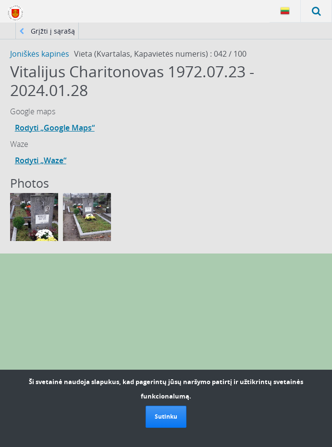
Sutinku (166, 416)
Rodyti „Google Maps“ (55, 127)
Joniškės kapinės (39, 53)
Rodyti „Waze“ (40, 160)
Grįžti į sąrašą (46, 31)
